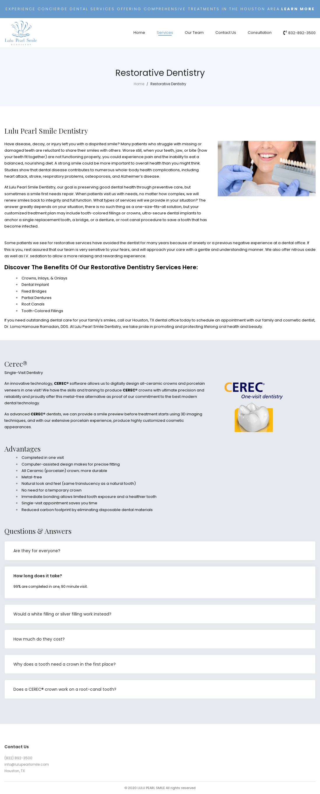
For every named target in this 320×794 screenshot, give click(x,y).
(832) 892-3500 (18, 757)
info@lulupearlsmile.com (26, 764)
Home (139, 83)
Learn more (298, 9)
